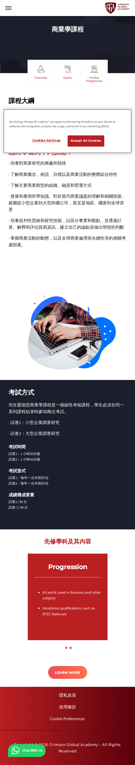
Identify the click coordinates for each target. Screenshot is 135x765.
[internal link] (67, 695)
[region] (67, 131)
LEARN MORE (67, 673)
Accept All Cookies (86, 141)
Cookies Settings (46, 140)
